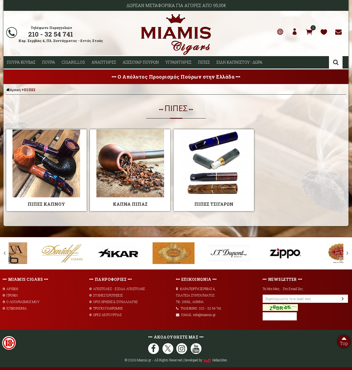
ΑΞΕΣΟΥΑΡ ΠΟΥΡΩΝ (141, 62)
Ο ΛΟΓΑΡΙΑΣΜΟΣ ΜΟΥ (21, 302)
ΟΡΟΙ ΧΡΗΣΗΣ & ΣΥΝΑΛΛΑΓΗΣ (113, 302)
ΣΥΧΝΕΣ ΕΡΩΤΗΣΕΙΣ (106, 295)
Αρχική (13, 90)
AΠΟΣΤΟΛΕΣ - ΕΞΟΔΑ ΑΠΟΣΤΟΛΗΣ (117, 289)
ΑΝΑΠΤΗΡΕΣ (104, 62)
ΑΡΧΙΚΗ (10, 289)
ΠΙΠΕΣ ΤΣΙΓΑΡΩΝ (213, 204)
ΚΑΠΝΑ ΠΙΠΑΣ (130, 204)
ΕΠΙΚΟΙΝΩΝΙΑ (15, 308)
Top (344, 340)
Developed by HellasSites (205, 360)
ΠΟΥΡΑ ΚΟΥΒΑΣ (21, 62)
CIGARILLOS (73, 62)
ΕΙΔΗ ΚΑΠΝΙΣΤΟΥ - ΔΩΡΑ (239, 62)
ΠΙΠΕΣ (204, 62)
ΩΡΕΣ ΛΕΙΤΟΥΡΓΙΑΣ (105, 315)
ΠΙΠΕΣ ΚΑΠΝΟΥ (46, 204)
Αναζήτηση (336, 62)
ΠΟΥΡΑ (48, 62)
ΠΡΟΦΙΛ (10, 295)
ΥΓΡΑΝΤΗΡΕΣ (178, 62)
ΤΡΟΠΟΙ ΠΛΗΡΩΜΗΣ (106, 308)
